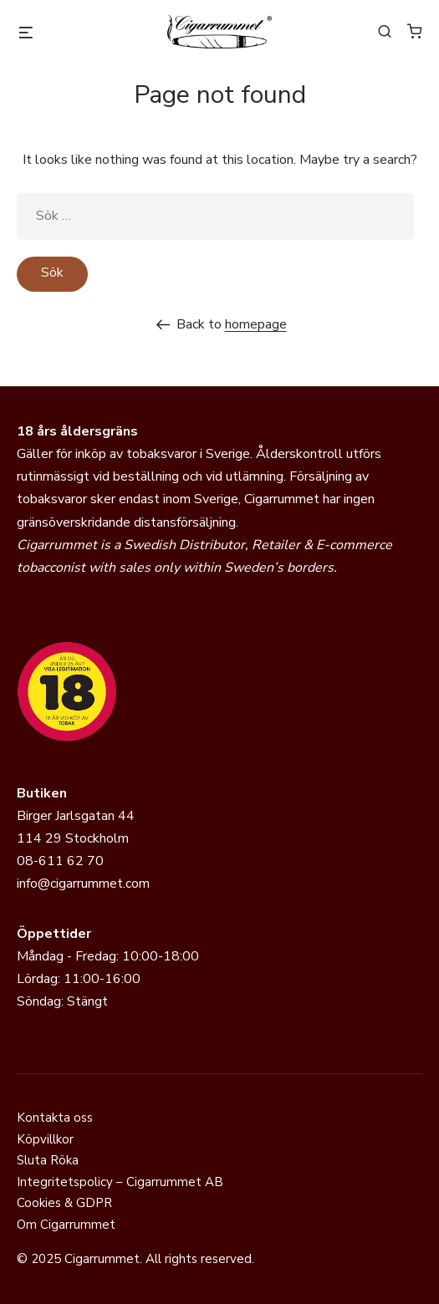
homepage (256, 324)
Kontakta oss (55, 1117)
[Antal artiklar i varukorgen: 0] (414, 30)
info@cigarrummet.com (83, 883)
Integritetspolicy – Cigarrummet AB (120, 1182)
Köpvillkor (45, 1139)
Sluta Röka (48, 1160)
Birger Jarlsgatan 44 (76, 816)
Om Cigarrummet (66, 1224)
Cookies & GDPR (64, 1202)
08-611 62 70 (60, 861)
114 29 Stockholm (73, 838)
